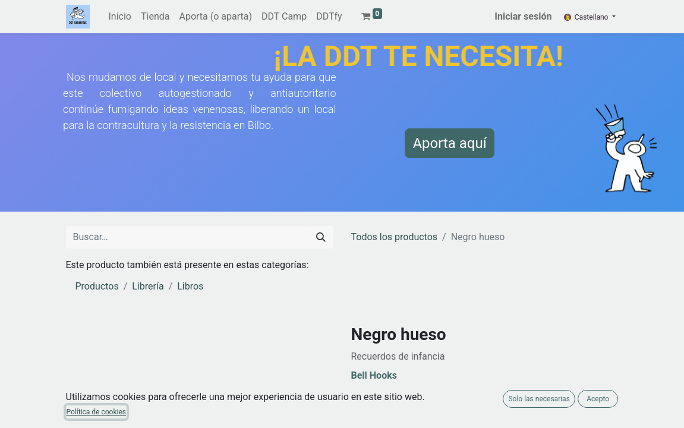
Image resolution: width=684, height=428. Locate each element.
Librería (147, 286)
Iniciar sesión (522, 16)
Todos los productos (394, 237)
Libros (190, 286)
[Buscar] (320, 237)
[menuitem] (120, 17)
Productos (97, 286)
